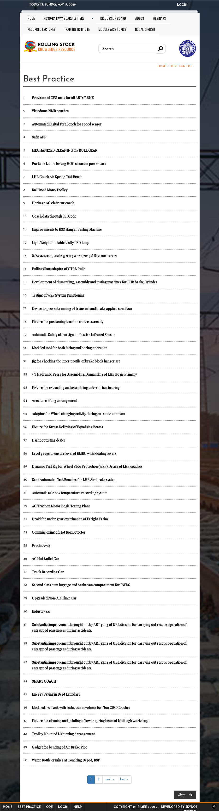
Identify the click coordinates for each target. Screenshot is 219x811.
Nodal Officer (145, 29)
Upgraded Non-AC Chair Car (54, 598)
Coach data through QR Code (54, 216)
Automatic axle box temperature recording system (69, 493)
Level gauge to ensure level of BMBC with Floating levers (74, 453)
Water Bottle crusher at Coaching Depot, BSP (66, 760)
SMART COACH (44, 681)
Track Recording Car (48, 572)
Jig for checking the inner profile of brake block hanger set (76, 361)
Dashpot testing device (48, 440)
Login (182, 5)
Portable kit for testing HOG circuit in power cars (69, 163)
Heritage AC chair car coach (53, 203)
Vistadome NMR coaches (50, 111)
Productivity (41, 545)
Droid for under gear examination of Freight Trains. (70, 519)
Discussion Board (113, 18)
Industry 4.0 (41, 611)
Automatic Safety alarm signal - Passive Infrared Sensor (73, 334)
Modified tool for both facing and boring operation (69, 348)
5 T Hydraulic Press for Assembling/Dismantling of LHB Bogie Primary (84, 374)
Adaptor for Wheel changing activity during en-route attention (78, 414)
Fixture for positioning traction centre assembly (67, 321)
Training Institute (77, 29)
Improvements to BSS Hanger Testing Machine (67, 229)
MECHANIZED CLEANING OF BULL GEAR (64, 150)
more (181, 795)
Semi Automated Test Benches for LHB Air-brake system (74, 479)
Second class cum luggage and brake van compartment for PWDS (81, 585)
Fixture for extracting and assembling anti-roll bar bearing (75, 387)
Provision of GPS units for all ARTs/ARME (63, 97)
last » (124, 779)
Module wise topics (112, 29)
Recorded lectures (41, 29)
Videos (139, 18)
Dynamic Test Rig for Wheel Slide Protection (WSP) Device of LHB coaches (87, 466)
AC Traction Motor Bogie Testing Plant (61, 506)
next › (110, 779)
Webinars (159, 18)
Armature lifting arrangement (54, 400)
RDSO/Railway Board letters (64, 18)
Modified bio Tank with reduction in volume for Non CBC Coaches (81, 707)
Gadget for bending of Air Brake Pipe (59, 747)
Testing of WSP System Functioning (58, 295)
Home (31, 18)
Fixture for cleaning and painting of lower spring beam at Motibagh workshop (90, 720)
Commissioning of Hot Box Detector (59, 532)
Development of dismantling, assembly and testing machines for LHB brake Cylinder (94, 282)
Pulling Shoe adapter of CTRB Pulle (58, 269)
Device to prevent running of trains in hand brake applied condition (82, 308)
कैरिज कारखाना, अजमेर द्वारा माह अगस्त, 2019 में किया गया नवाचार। (74, 256)
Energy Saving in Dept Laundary (56, 694)
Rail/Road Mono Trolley (49, 190)
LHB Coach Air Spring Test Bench (57, 177)
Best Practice (181, 66)
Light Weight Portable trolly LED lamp (60, 242)
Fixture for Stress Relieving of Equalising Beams (67, 427)
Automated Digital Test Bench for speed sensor (67, 124)
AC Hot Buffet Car (45, 558)
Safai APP (39, 137)
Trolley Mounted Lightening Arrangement (63, 734)
